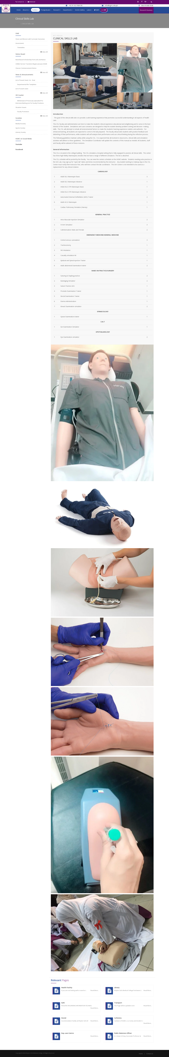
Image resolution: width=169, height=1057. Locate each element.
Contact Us (20, 2)
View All (44, 52)
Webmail (31, 2)
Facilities (35, 10)
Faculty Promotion (23, 112)
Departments (68, 10)
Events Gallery (80, 10)
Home (19, 10)
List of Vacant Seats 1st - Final (25, 80)
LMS (103, 10)
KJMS (96, 10)
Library (117, 987)
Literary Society (21, 132)
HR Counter (20, 95)
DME (17, 33)
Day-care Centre (67, 1033)
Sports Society (20, 128)
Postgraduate (46, 10)
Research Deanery (146, 10)
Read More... (95, 990)
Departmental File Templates (26, 84)
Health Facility (66, 987)
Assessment (20, 43)
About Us (26, 10)
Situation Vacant (21, 107)
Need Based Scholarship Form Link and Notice (31, 60)
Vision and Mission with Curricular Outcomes (30, 39)
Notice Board (20, 54)
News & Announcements (24, 75)
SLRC (63, 1003)
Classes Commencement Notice (26, 68)
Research (57, 10)
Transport (118, 1003)
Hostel (63, 1018)
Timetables (21, 47)
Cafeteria (118, 1018)
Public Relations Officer (123, 1033)
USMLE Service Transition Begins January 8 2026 (31, 64)
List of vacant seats (22, 89)
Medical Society (21, 124)
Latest (89, 10)
